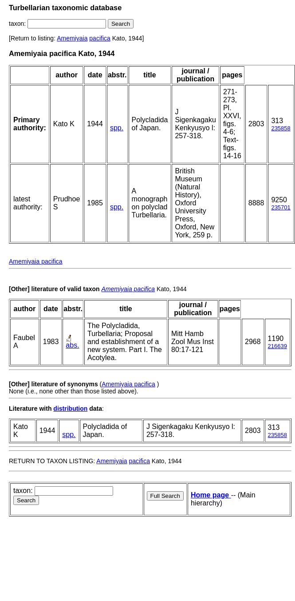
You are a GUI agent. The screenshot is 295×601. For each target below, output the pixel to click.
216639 (277, 346)
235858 (280, 128)
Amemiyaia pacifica (36, 261)
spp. (116, 128)
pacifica (99, 38)
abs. (72, 345)
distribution (70, 408)
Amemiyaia (72, 38)
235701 (280, 207)
